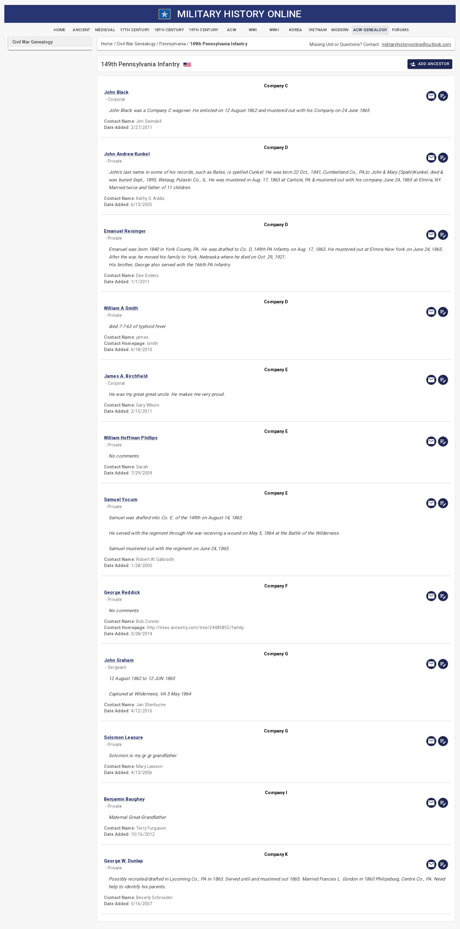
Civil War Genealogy (136, 43)
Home (107, 43)
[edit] (443, 96)
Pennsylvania (172, 43)
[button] (224, 92)
